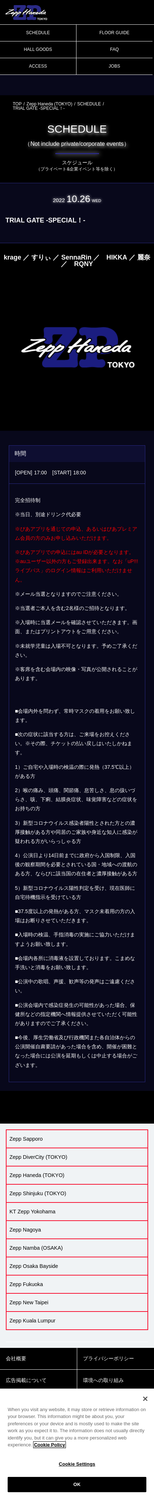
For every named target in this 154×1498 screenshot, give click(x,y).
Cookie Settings (77, 1464)
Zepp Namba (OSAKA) (36, 1248)
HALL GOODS (38, 49)
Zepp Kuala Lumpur (32, 1321)
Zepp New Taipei (28, 1302)
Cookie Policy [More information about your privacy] (49, 1444)
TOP (17, 104)
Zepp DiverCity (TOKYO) (38, 1157)
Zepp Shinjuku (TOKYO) (37, 1193)
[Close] (145, 1399)
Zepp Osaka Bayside (33, 1266)
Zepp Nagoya (25, 1230)
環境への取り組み (103, 1380)
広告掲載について (26, 1380)
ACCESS (38, 66)
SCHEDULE (38, 32)
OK (77, 1484)
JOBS (114, 66)
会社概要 (16, 1358)
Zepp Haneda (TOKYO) (49, 104)
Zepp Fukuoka (26, 1284)
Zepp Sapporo (26, 1139)
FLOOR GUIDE (114, 32)
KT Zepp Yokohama (32, 1211)
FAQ (114, 49)
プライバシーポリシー (108, 1358)
